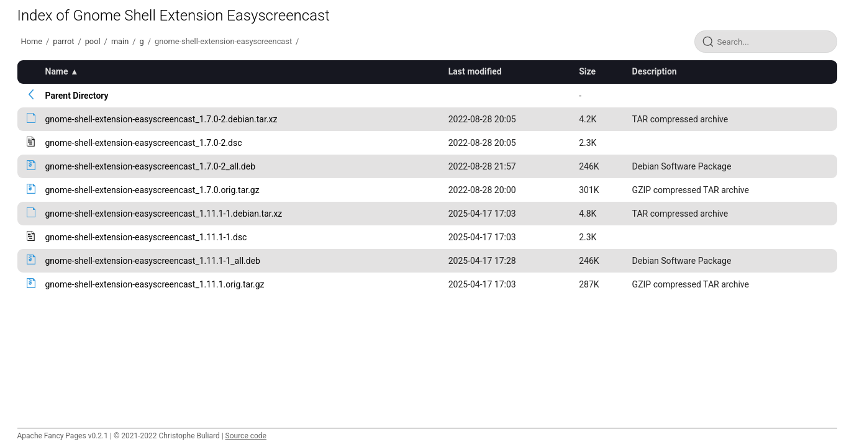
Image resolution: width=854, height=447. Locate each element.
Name (56, 71)
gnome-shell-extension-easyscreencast (223, 41)
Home (31, 41)
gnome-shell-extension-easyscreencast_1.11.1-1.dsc (146, 237)
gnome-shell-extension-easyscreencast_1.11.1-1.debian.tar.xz (164, 214)
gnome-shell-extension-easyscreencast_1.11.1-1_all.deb (152, 261)
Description (654, 71)
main (120, 41)
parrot (63, 41)
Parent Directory (77, 96)
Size (587, 71)
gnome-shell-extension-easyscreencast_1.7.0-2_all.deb (150, 166)
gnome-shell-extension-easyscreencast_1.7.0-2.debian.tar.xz (161, 119)
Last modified (475, 71)
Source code (245, 435)
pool (93, 41)
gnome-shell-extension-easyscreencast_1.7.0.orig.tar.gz (152, 190)
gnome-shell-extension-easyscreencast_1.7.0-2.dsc (143, 143)
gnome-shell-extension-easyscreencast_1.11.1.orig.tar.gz (155, 284)
